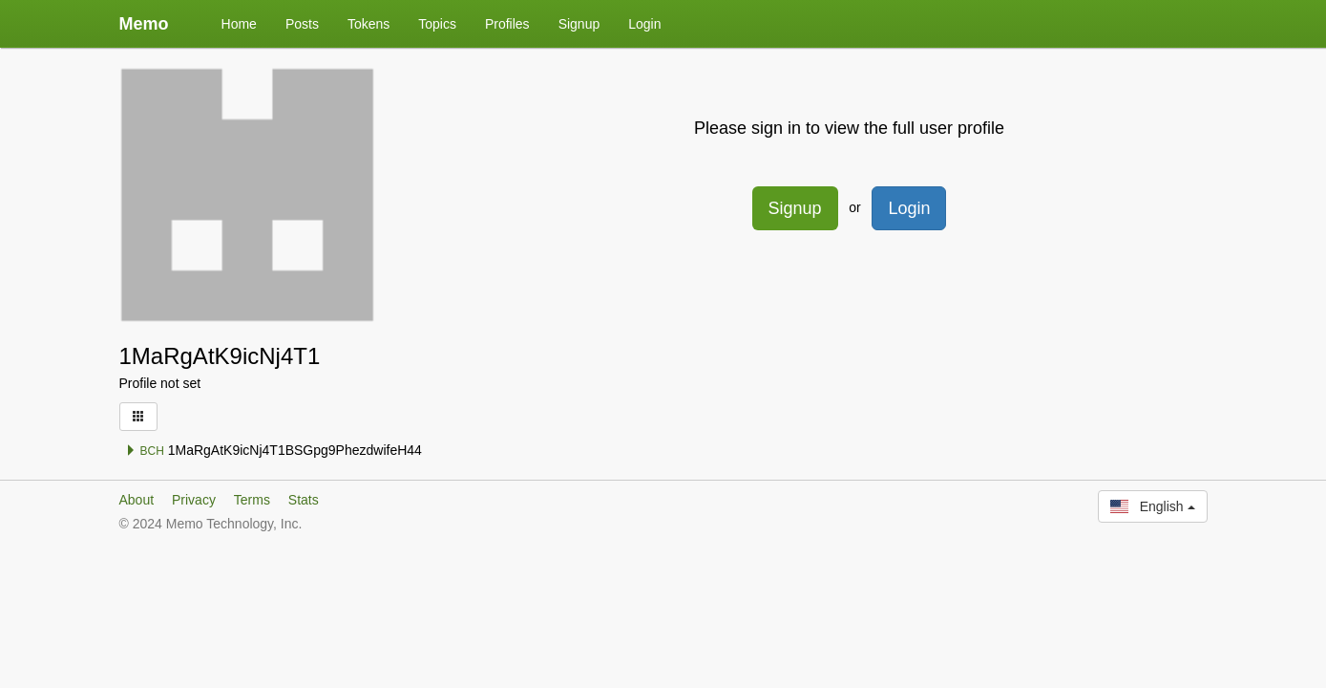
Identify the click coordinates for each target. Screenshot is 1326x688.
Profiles (507, 24)
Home (239, 24)
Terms (252, 499)
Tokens (368, 24)
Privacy (194, 499)
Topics (437, 24)
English (1152, 506)
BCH (144, 451)
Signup (579, 24)
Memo (144, 23)
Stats (303, 499)
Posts (302, 24)
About (137, 499)
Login (644, 24)
